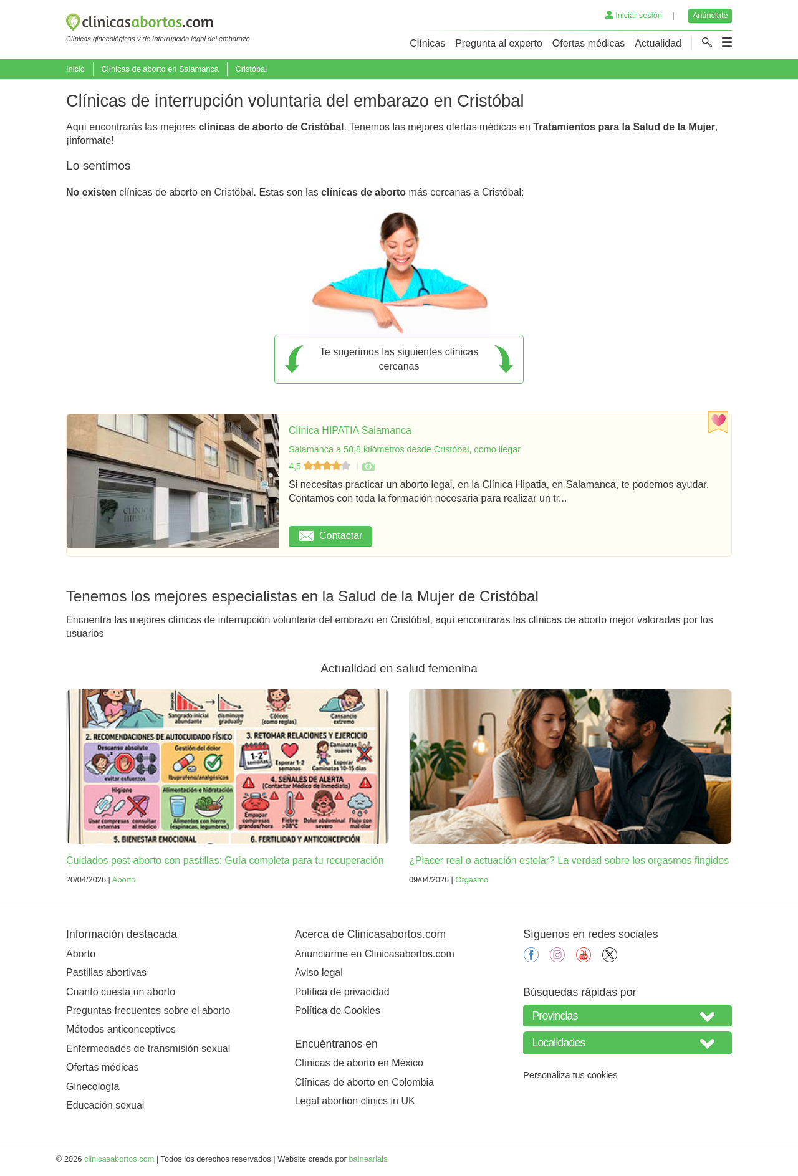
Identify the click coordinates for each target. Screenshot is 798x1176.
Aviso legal (319, 972)
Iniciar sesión (633, 15)
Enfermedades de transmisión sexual (148, 1048)
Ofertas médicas (588, 43)
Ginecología (92, 1086)
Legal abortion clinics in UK (355, 1101)
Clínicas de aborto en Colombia (364, 1082)
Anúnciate (710, 15)
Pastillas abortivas (106, 972)
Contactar (330, 535)
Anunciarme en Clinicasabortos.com (374, 954)
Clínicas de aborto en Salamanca (160, 69)
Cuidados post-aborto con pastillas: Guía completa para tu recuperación (225, 860)
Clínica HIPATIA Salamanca (350, 430)
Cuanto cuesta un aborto (120, 992)
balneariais (368, 1159)
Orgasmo (471, 879)
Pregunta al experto (498, 43)
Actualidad (658, 43)
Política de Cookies (337, 1010)
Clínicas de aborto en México (359, 1063)
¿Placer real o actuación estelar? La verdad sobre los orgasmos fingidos (569, 860)
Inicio (75, 69)
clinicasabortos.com (119, 1159)
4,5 (321, 466)
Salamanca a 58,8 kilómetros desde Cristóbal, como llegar (405, 449)
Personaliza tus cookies (570, 1075)
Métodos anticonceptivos (121, 1029)
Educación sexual (105, 1105)
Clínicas (427, 43)
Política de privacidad (342, 992)
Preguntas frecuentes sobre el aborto (148, 1010)
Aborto (124, 879)
